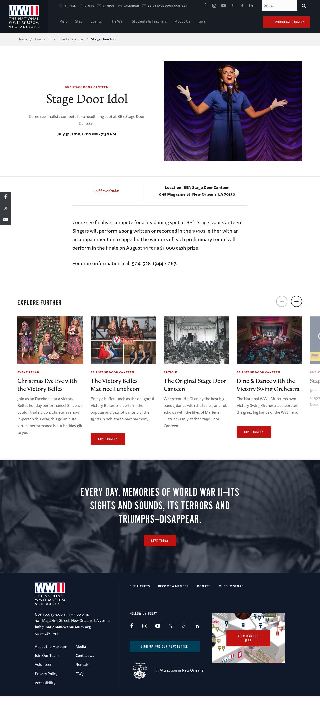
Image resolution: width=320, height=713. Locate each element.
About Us (182, 22)
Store (89, 6)
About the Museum (51, 663)
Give (202, 22)
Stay (78, 22)
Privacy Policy (46, 690)
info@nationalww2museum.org (63, 643)
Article (170, 372)
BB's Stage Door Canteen (168, 6)
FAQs (80, 690)
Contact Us (85, 672)
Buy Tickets (108, 439)
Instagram (214, 6)
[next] (296, 301)
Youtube (223, 6)
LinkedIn (251, 6)
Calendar (131, 6)
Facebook (205, 6)
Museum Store (231, 602)
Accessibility (45, 699)
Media (81, 663)
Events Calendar (71, 39)
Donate (203, 602)
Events (96, 22)
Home (22, 39)
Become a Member (173, 602)
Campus (109, 6)
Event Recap (28, 372)
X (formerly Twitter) (232, 6)
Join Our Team (47, 672)
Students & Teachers (149, 22)
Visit (63, 22)
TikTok (242, 6)
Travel (70, 6)
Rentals (82, 681)
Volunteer (43, 681)
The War (117, 22)
